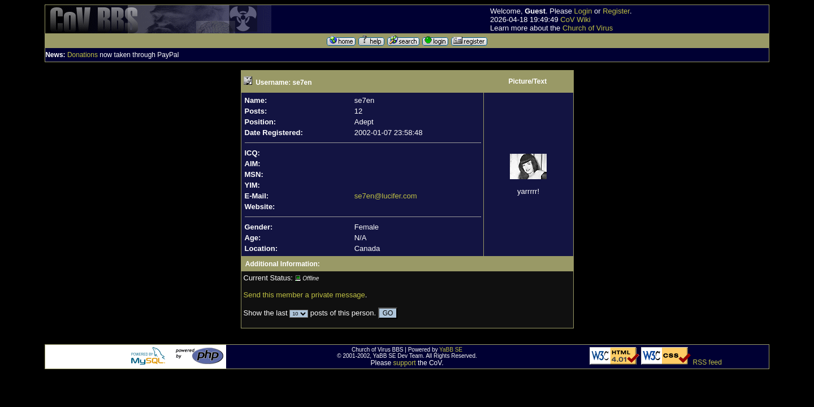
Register (616, 11)
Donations (82, 55)
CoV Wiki (575, 19)
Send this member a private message (304, 295)
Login (583, 11)
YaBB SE (450, 350)
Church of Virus (587, 28)
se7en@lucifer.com (385, 196)
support (404, 363)
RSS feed (707, 362)
